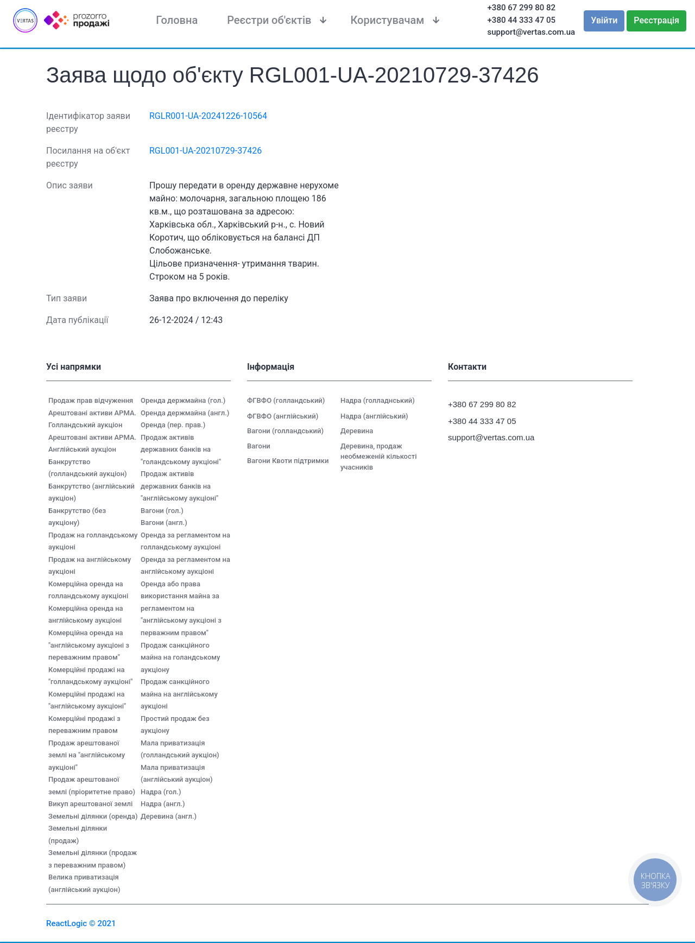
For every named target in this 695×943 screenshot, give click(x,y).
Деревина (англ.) (169, 816)
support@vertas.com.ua (532, 32)
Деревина (356, 431)
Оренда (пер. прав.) (173, 425)
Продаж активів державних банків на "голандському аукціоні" (181, 449)
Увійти (604, 20)
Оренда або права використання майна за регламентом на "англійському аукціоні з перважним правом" (181, 608)
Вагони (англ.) (164, 522)
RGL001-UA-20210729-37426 (205, 150)
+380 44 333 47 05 (522, 20)
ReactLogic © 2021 (81, 923)
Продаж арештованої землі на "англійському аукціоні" (86, 755)
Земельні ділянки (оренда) (93, 816)
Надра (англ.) (163, 804)
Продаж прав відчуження (90, 400)
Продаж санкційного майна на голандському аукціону (180, 657)
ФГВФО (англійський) (282, 416)
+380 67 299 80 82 (522, 7)
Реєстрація (656, 20)
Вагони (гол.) (162, 511)
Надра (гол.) (161, 792)
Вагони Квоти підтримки (287, 461)
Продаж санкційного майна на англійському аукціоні (179, 694)
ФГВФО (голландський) (286, 400)
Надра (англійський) (374, 416)
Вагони (258, 446)
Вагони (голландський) (285, 431)
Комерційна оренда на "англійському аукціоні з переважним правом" (88, 645)
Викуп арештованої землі (90, 804)
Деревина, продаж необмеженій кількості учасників (378, 456)
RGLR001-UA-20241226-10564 (208, 116)
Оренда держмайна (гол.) (183, 400)
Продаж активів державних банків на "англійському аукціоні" (179, 486)
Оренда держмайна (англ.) (185, 413)
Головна (177, 20)
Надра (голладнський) (377, 400)
